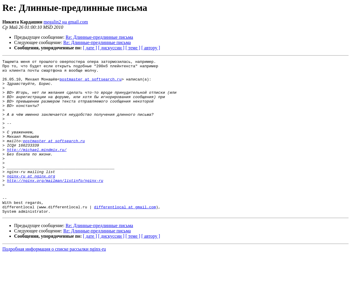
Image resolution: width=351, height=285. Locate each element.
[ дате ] (90, 47)
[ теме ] (132, 47)
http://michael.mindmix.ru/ (37, 168)
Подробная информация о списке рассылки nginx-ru (54, 279)
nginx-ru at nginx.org (31, 199)
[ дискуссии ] (111, 47)
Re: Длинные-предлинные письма (99, 37)
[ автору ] (150, 47)
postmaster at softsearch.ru (91, 83)
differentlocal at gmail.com (125, 236)
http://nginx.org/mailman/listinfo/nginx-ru (55, 205)
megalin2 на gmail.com (65, 21)
